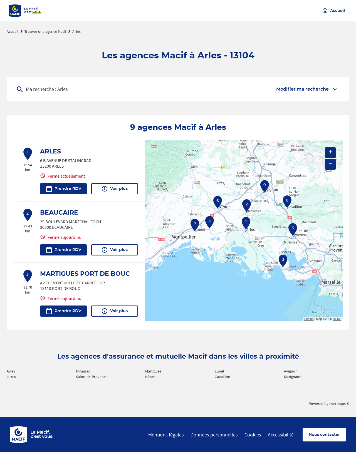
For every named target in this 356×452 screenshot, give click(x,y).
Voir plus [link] (114, 188)
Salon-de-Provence (91, 376)
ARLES (50, 151)
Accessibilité (281, 434)
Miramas (83, 371)
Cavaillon (222, 376)
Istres (11, 376)
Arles (76, 31)
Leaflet (308, 319)
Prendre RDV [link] (63, 188)
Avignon (291, 371)
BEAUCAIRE (59, 213)
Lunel (219, 371)
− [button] (330, 164)
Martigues (153, 371)
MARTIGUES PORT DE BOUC (85, 274)
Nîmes (150, 376)
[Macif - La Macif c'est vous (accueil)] (25, 10)
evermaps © (339, 403)
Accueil (12, 31)
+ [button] (330, 152)
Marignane (292, 376)
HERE (337, 319)
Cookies (252, 434)
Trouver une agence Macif (45, 31)
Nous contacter (324, 435)
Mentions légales (166, 434)
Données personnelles (214, 434)
